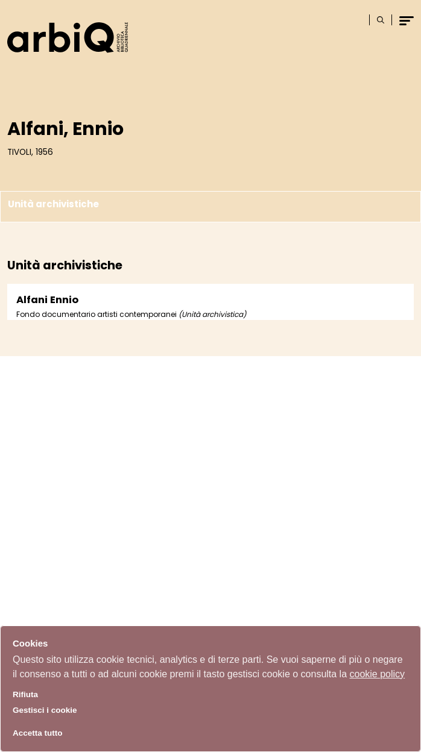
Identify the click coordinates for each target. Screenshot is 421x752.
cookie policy (377, 674)
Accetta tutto (38, 733)
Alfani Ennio (47, 300)
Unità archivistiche (53, 204)
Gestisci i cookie (45, 710)
